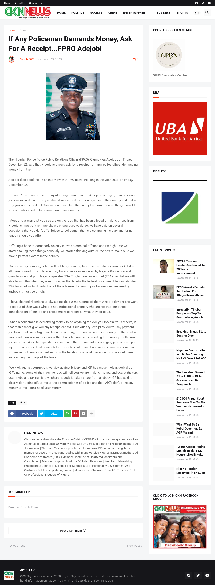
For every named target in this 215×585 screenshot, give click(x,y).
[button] (197, 13)
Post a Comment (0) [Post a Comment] (73, 530)
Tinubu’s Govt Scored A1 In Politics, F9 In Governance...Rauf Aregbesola (190, 378)
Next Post (133, 545)
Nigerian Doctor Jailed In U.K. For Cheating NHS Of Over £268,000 (191, 354)
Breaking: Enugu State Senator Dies (191, 333)
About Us (20, 3)
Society (96, 12)
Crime (112, 12)
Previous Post (16, 545)
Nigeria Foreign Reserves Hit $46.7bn (190, 470)
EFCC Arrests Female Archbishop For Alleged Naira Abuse (190, 291)
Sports (182, 12)
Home (7, 3)
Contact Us (35, 3)
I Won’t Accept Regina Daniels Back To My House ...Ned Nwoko (190, 450)
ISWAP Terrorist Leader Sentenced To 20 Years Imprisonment (190, 267)
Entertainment (135, 12)
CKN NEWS (33, 433)
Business (164, 12)
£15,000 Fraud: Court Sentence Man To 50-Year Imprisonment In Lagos (190, 404)
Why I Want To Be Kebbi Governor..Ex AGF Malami (189, 428)
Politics (77, 12)
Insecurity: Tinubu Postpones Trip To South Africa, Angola (190, 313)
